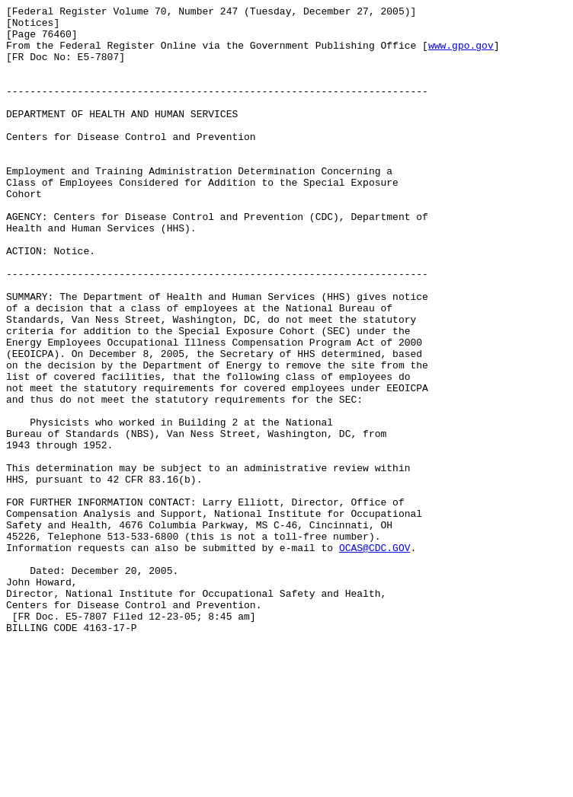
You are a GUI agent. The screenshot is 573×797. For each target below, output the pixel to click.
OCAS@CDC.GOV (375, 657)
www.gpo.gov (461, 54)
